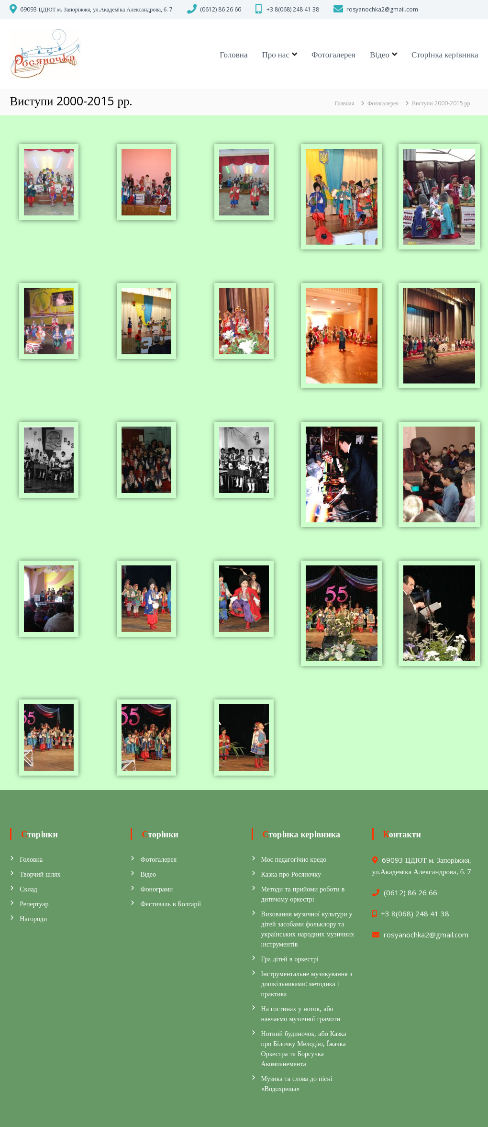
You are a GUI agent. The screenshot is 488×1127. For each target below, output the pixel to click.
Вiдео (379, 54)
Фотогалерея (333, 54)
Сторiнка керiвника (444, 54)
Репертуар (34, 903)
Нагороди (33, 918)
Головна (233, 54)
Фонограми (156, 888)
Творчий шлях (40, 874)
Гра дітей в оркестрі (290, 958)
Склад (28, 888)
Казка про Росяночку (291, 874)
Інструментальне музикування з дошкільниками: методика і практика (307, 983)
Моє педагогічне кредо (294, 859)
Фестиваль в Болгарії (170, 903)
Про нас (275, 54)
